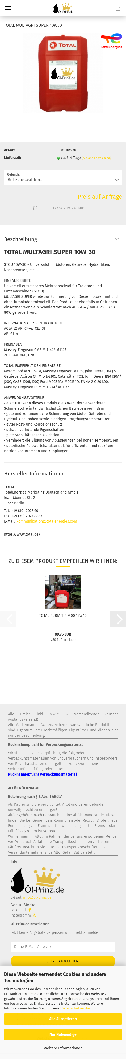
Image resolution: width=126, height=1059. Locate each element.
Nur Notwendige (63, 1034)
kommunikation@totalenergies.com (46, 521)
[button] (118, 619)
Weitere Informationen (63, 1048)
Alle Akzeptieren (63, 1019)
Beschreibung (20, 239)
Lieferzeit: (12, 158)
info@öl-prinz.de (37, 897)
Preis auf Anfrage (100, 196)
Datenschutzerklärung (78, 1008)
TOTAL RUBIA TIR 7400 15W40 (63, 615)
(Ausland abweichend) (96, 158)
